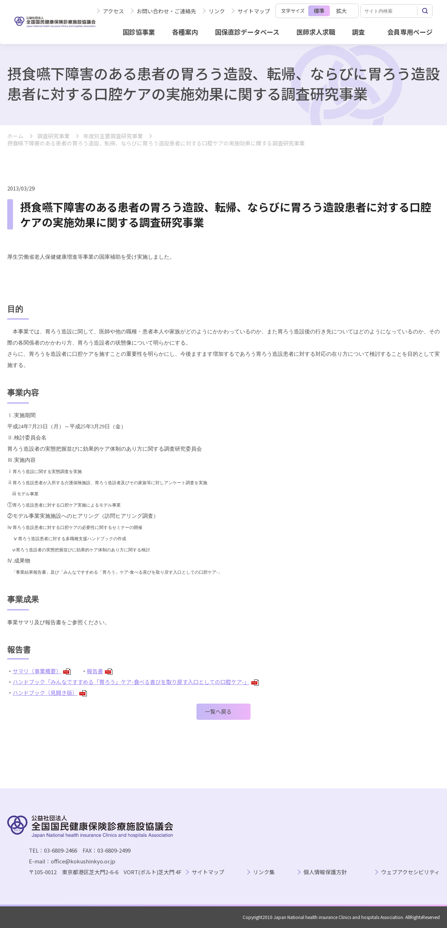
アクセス (113, 11)
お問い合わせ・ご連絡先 (166, 11)
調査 (358, 31)
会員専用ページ (410, 31)
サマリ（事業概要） (42, 671)
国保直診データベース (247, 31)
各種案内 (185, 31)
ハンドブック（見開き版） (50, 692)
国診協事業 (139, 31)
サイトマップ (254, 11)
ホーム (15, 136)
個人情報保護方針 (325, 872)
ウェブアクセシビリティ (410, 872)
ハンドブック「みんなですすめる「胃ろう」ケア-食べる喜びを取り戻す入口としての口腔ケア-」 (136, 682)
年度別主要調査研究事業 (113, 136)
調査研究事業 (53, 136)
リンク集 (264, 872)
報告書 (99, 671)
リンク (217, 11)
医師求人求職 (315, 31)
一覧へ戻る (218, 711)
